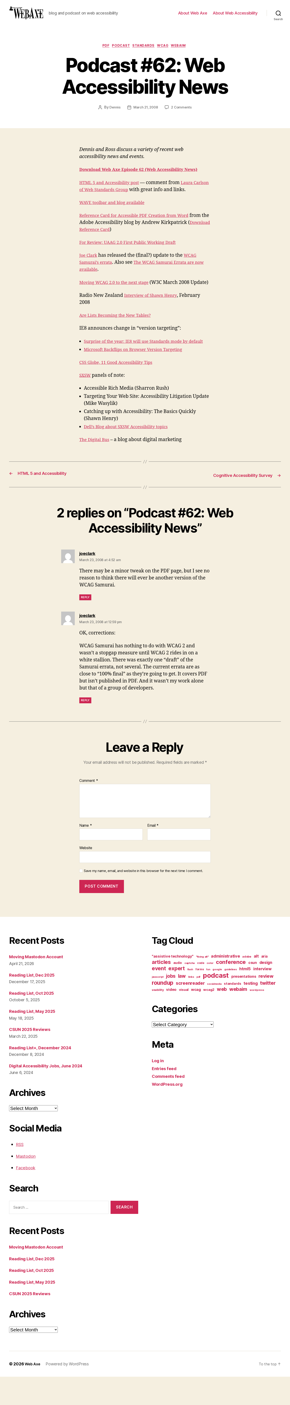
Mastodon (27, 1184)
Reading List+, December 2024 (44, 1076)
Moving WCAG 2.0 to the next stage (118, 297)
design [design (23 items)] (265, 990)
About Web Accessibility (235, 16)
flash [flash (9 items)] (190, 997)
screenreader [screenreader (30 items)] (190, 1011)
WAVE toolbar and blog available (116, 217)
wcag (166, 53)
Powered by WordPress (69, 1392)
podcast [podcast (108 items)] (216, 1004)
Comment (88, 809)
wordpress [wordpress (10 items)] (257, 1018)
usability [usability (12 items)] (158, 1018)
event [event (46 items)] (159, 997)
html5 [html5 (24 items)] (245, 997)
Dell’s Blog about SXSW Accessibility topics (131, 456)
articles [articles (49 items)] (161, 990)
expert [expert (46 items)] (176, 997)
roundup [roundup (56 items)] (162, 1011)
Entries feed (166, 1097)
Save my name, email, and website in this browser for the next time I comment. (143, 899)
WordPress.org (169, 1112)
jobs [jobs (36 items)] (171, 1004)
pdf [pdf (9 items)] (198, 1005)
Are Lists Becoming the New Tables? (119, 337)
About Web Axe (192, 16)
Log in (158, 1089)
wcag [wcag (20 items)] (196, 1018)
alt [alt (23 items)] (256, 984)
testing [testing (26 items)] (251, 1011)
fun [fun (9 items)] (208, 997)
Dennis (113, 115)
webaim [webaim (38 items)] (238, 1017)
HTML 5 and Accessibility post (113, 197)
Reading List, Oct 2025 (34, 1021)
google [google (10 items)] (217, 997)
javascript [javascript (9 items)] (157, 1005)
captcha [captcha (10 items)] (189, 991)
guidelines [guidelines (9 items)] (230, 997)
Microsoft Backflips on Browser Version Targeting (140, 378)
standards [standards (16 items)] (232, 1012)
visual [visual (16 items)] (183, 1018)
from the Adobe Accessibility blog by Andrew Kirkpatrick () (143, 237)
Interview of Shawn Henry (154, 317)
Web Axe (33, 1392)
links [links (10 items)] (191, 1005)
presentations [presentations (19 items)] (243, 1004)
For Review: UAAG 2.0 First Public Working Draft (133, 257)
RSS (20, 1172)
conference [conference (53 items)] (231, 990)
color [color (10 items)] (210, 991)
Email (153, 854)
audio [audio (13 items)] (177, 991)
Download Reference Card (110, 244)
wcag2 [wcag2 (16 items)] (208, 1018)
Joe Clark (89, 270)
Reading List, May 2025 (35, 1039)
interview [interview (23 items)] (262, 997)
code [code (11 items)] (200, 991)
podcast (119, 53)
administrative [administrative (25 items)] (225, 984)
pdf (101, 53)
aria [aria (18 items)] (264, 984)
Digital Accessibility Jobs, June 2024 (51, 1094)
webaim (184, 53)
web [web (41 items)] (222, 1017)
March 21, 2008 (145, 115)
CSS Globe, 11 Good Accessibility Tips (120, 391)
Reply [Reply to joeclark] (85, 625)
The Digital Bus (96, 469)
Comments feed (170, 1104)
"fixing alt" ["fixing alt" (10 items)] (202, 985)
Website (85, 876)
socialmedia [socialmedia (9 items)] (214, 1012)
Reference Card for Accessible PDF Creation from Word (141, 230)
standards (144, 53)
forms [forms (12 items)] (200, 997)
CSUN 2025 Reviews (32, 1057)
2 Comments (182, 115)
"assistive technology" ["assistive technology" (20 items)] (172, 984)
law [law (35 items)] (182, 1004)
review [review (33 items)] (266, 1004)
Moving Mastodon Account (39, 985)
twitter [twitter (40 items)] (268, 1011)
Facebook (27, 1196)
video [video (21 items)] (171, 1018)
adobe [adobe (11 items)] (246, 985)
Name (85, 854)
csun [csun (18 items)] (252, 991)
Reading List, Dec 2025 (35, 1003)
